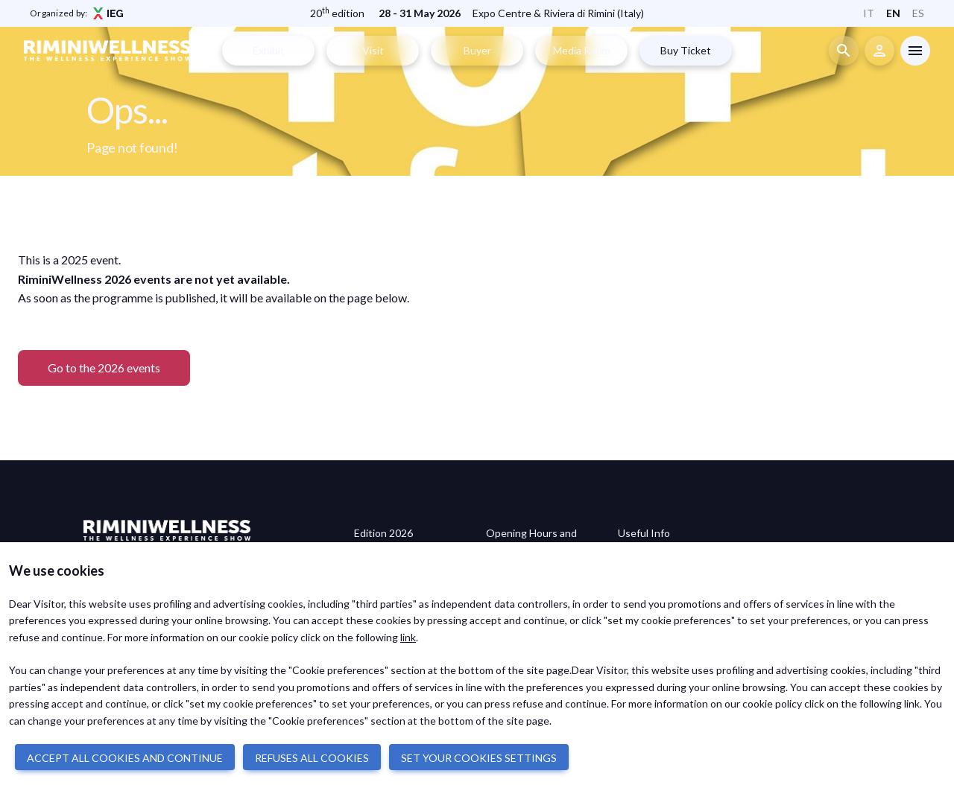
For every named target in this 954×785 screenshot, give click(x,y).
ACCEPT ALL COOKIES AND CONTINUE (125, 757)
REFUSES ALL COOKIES (312, 757)
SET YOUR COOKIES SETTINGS (479, 757)
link (408, 637)
